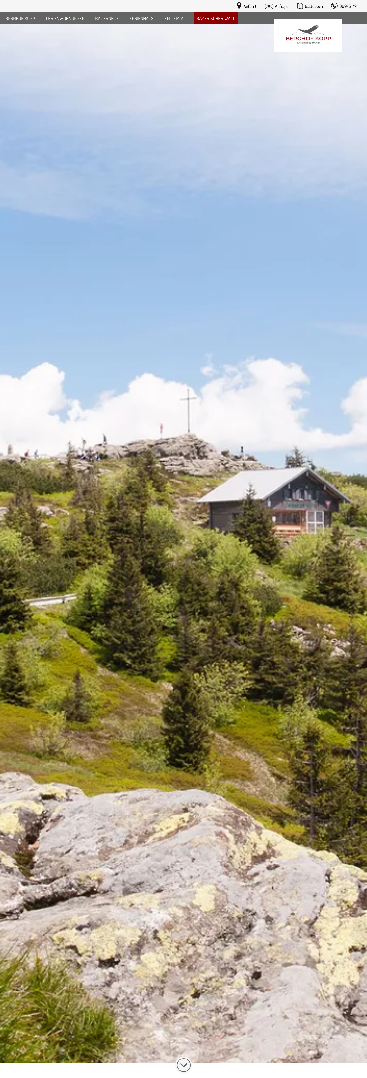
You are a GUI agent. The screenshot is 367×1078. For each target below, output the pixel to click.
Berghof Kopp (20, 18)
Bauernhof (107, 18)
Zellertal (175, 18)
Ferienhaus (142, 18)
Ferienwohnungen (65, 18)
